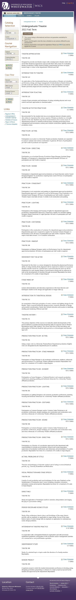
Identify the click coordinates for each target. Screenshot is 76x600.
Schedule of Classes (11, 120)
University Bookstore (55, 587)
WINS (60, 45)
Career (7, 37)
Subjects (21, 16)
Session (8, 80)
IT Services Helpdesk (11, 124)
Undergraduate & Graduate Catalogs (10, 117)
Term (7, 31)
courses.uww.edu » (14, 13)
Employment (53, 585)
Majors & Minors (10, 122)
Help (63, 3)
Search (29, 16)
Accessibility (65, 587)
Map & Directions (54, 583)
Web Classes (9, 86)
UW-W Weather (53, 589)
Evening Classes (10, 91)
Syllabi (37, 16)
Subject (8, 52)
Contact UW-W (29, 590)
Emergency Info (62, 585)
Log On (70, 3)
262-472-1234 (39, 586)
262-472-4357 (40, 588)
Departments (10, 16)
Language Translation (55, 591)
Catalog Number (10, 57)
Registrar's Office (10, 114)
